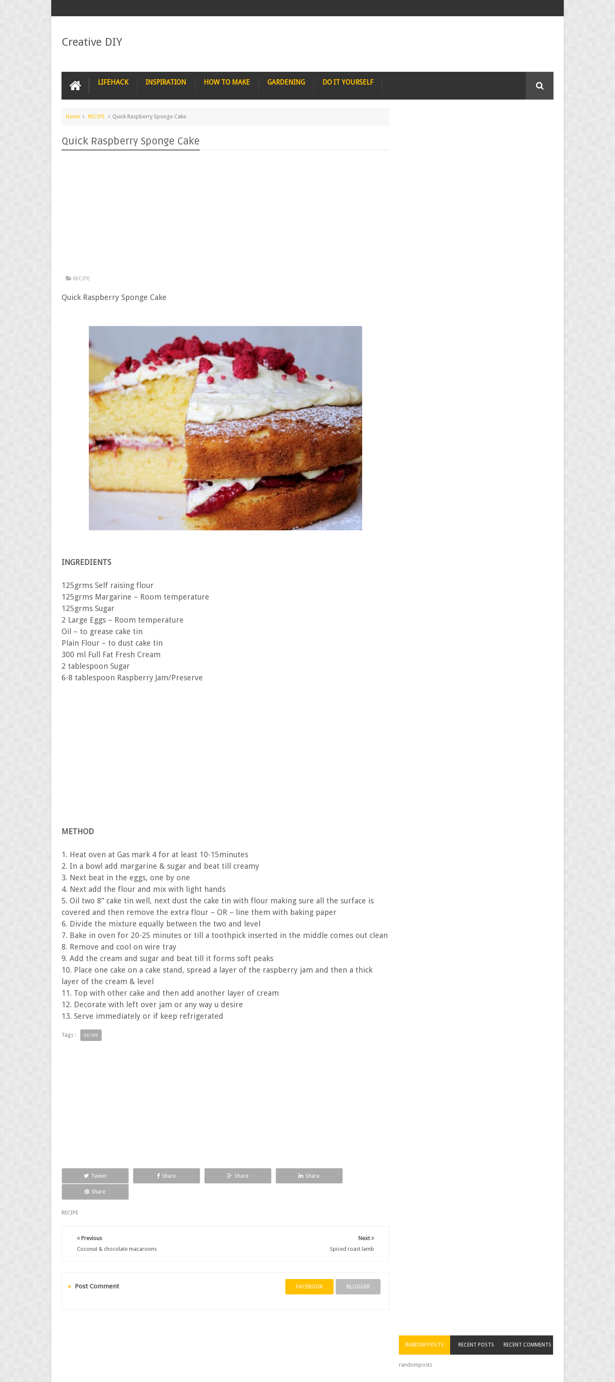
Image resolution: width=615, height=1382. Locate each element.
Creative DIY (92, 41)
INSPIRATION (166, 82)
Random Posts (430, 132)
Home (73, 116)
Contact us (532, 1343)
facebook (306, 1282)
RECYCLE (250, 1343)
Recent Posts (480, 132)
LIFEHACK (113, 82)
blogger (354, 1282)
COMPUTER (444, 1343)
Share (157, 1187)
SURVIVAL (288, 1343)
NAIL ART (79, 1343)
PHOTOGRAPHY (124, 1343)
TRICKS (352, 1343)
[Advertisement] (224, 214)
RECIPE (96, 116)
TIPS (321, 1343)
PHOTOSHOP (174, 1343)
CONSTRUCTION (395, 1343)
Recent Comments (529, 132)
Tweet (92, 1187)
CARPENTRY (487, 1343)
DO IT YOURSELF (347, 82)
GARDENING (286, 82)
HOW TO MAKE (227, 82)
